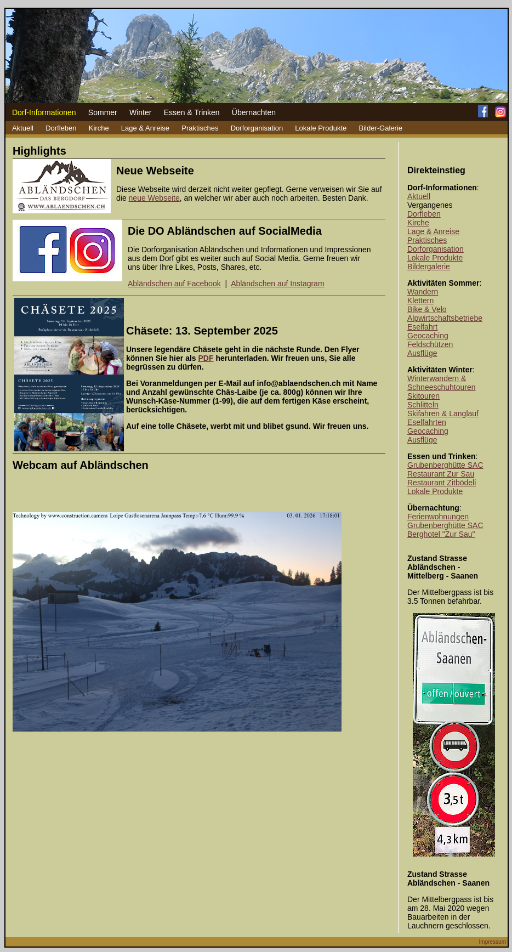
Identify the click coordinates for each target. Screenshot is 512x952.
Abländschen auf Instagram (277, 283)
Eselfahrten (426, 422)
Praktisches (199, 128)
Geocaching (427, 335)
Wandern (422, 291)
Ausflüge (422, 353)
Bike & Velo (427, 309)
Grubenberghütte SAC (445, 465)
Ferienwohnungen (438, 516)
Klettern (420, 300)
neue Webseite (154, 198)
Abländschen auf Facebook (174, 283)
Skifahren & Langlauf (443, 413)
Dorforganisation (257, 128)
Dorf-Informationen (44, 112)
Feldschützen (430, 344)
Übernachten (254, 112)
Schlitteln (423, 404)
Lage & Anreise (145, 128)
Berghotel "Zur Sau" (441, 534)
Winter (140, 112)
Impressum (492, 942)
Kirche (99, 128)
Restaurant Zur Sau (440, 473)
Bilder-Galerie (380, 128)
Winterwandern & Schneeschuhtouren (441, 383)
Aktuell (22, 128)
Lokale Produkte (320, 128)
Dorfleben (60, 128)
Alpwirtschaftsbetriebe (444, 318)
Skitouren (423, 396)
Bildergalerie (428, 266)
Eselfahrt (422, 326)
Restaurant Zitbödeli (441, 482)
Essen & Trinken (192, 112)
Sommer (102, 112)
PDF (206, 358)
